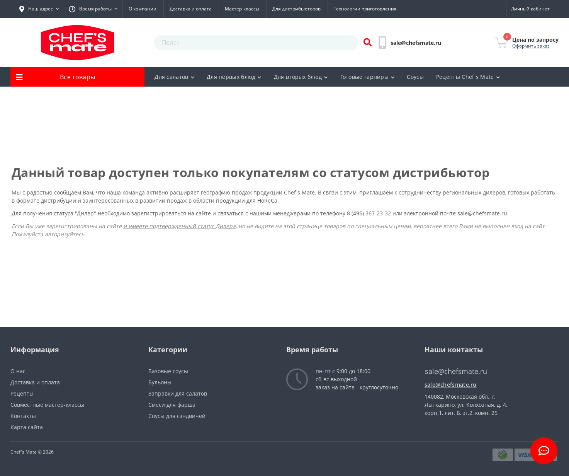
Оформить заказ (531, 46)
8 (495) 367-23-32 (369, 213)
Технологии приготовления (365, 8)
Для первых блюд (234, 76)
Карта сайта (26, 427)
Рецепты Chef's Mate (468, 76)
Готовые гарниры (367, 76)
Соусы (415, 76)
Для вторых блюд (301, 76)
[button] (39, 9)
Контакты (23, 416)
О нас (17, 371)
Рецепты (22, 393)
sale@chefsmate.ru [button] (456, 371)
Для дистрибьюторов (296, 8)
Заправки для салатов (177, 393)
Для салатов (174, 76)
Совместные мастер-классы (47, 404)
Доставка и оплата (191, 8)
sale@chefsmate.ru (482, 213)
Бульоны (160, 382)
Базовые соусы (168, 371)
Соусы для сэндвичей (177, 416)
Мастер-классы (242, 8)
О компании (142, 8)
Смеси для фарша (171, 404)
